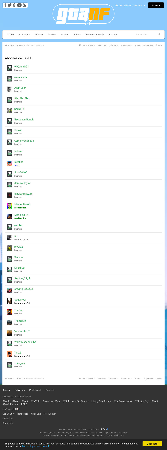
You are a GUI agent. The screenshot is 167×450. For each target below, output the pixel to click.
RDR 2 (24, 404)
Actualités (24, 34)
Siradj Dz (19, 267)
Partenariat (35, 390)
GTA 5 (25, 401)
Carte (137, 45)
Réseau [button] (39, 34)
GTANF (10, 34)
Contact (50, 390)
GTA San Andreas (123, 401)
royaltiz (18, 246)
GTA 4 (66, 401)
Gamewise (7, 423)
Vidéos (77, 34)
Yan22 (17, 352)
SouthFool (20, 299)
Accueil (6, 390)
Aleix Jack (20, 87)
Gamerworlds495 (24, 140)
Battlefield (22, 414)
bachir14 (19, 109)
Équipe (159, 45)
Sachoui (18, 257)
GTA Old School (10, 404)
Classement (126, 45)
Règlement (148, 45)
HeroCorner (50, 414)
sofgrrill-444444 (23, 289)
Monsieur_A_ (22, 214)
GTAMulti (35, 401)
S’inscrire (156, 5)
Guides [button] (64, 34)
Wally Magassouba (25, 342)
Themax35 (20, 320)
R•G (16, 236)
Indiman (18, 151)
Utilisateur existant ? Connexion (129, 5)
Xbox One (36, 414)
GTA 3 (155, 401)
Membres (102, 45)
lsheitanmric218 (23, 193)
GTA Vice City (142, 401)
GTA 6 (15, 401)
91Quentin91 (21, 66)
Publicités (20, 390)
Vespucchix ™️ (22, 331)
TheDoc (18, 310)
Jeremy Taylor (22, 183)
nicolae (18, 225)
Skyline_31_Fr (22, 278)
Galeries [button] (52, 34)
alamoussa (20, 77)
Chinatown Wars (51, 401)
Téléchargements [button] (95, 34)
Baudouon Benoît (24, 119)
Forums (113, 34)
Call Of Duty (8, 414)
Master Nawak (22, 204)
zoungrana (20, 363)
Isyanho (18, 161)
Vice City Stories (80, 401)
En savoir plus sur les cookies (58, 446)
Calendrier (113, 45)
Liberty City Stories (101, 401)
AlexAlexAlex (22, 98)
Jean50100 (20, 172)
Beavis (18, 130)
